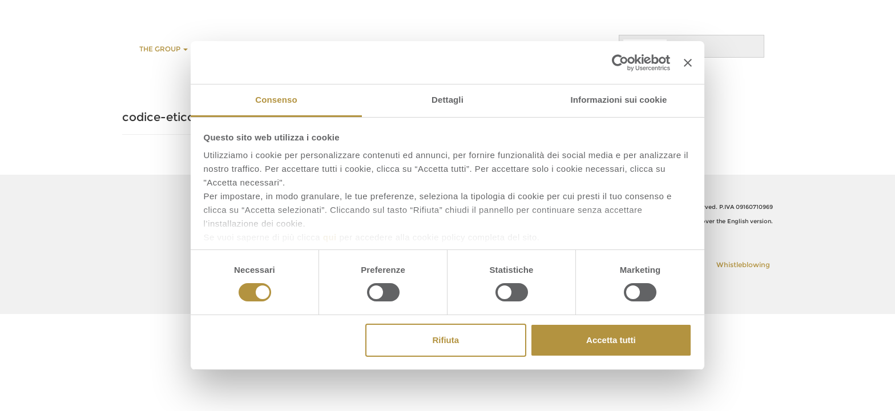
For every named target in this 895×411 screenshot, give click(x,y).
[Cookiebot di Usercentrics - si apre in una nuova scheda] (620, 62)
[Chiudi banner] (688, 63)
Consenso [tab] (276, 99)
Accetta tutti (611, 340)
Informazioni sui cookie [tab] (619, 99)
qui (330, 237)
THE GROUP (163, 49)
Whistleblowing (743, 264)
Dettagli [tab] (447, 99)
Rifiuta (445, 340)
